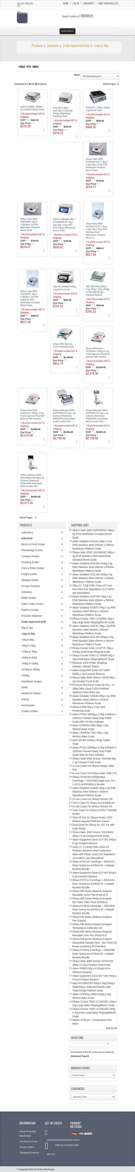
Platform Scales (29, 609)
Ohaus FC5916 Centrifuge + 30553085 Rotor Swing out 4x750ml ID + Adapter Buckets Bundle (93, 954)
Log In (76, 3)
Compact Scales (30, 556)
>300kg (25, 675)
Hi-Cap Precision (30, 586)
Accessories (27, 705)
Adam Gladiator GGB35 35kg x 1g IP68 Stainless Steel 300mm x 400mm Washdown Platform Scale (93, 792)
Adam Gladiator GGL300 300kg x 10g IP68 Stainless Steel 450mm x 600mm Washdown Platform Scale (93, 641)
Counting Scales (30, 562)
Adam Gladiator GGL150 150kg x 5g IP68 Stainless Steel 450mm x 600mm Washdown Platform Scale (93, 578)
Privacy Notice (30, 1147)
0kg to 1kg (27, 627)
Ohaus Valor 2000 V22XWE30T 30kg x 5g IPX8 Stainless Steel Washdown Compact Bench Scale (93, 556)
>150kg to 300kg (30, 669)
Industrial (53, 45)
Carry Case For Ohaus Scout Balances (93, 802)
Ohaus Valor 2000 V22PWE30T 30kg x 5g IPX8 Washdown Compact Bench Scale (93, 534)
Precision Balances (31, 615)
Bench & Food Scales (33, 544)
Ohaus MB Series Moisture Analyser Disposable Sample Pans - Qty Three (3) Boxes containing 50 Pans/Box (94, 943)
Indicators (26, 592)
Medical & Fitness (31, 693)
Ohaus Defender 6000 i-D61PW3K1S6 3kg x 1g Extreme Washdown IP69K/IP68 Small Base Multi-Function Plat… (97, 416)
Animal (25, 699)
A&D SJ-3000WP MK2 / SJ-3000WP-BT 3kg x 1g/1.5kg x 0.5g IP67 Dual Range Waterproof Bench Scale (64, 225)
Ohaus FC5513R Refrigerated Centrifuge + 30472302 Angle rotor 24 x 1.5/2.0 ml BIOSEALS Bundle (93, 781)
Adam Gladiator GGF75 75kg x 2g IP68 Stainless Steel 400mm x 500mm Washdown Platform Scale (93, 630)
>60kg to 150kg (29, 663)
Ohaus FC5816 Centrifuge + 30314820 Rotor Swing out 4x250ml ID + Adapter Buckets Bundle (93, 909)
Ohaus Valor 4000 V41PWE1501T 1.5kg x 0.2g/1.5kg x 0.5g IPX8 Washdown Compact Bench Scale (97, 164)
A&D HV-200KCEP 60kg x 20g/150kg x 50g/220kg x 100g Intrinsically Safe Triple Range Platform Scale (93, 987)
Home (66, 3)
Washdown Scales (31, 681)
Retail (24, 687)
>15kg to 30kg (29, 651)
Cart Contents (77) (108, 3)
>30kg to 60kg (29, 657)
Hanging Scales (29, 580)
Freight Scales (29, 574)
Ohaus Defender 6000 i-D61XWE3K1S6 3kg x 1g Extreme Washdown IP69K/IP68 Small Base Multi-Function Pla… (32, 480)
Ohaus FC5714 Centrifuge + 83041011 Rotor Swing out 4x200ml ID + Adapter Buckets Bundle (93, 884)
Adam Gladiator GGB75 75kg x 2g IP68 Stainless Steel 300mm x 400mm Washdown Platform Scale (93, 611)
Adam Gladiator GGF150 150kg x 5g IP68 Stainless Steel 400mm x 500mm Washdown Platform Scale (93, 567)
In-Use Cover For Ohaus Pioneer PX (92, 806)
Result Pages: (26, 517)
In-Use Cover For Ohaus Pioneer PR (92, 799)
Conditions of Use (30, 1141)
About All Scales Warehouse (30, 1133)
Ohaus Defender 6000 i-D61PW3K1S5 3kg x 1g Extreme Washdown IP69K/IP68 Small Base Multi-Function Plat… (64, 416)
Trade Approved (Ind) (76, 45)
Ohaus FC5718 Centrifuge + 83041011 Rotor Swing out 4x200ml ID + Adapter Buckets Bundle (93, 865)
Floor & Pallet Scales (32, 568)
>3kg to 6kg (27, 639)
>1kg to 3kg (101, 45)
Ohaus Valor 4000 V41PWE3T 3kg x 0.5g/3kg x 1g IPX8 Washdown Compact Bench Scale (30, 224)
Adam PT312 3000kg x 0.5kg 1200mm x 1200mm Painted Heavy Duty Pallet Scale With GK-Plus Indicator (94, 718)
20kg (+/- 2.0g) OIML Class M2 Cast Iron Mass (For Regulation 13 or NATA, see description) (93, 589)
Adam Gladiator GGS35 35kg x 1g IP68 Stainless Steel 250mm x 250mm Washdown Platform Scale (93, 700)
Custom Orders (29, 711)
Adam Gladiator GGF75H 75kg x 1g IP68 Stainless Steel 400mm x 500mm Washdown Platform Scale (93, 600)
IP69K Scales (28, 598)
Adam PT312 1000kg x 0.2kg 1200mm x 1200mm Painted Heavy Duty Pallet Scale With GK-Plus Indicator (94, 751)
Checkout (88, 3)
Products (37, 45)
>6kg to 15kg (28, 645)
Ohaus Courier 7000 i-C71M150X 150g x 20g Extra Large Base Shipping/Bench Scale (94, 1013)
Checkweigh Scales (32, 550)
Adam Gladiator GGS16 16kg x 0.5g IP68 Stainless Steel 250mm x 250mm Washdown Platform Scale (93, 545)
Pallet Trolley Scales (32, 603)
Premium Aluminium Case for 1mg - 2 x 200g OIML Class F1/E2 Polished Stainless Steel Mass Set (93, 688)
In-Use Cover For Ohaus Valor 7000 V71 (94, 773)
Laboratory (27, 532)
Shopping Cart (80, 525)
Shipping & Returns (30, 1152)
